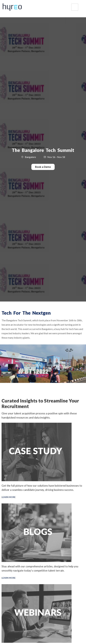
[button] (3, 364)
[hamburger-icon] (74, 7)
